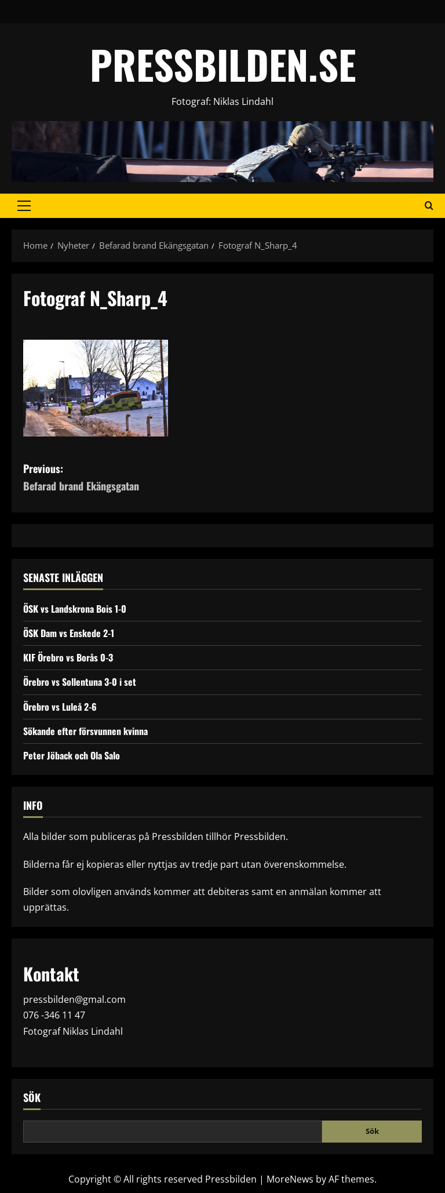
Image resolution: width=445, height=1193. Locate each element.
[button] (24, 206)
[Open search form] (429, 206)
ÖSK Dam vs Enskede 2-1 (68, 633)
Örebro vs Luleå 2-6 (60, 707)
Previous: (122, 478)
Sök (32, 1097)
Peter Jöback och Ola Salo (71, 755)
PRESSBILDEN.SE (223, 64)
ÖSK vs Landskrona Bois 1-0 (74, 609)
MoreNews (290, 1179)
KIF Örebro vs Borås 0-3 (68, 657)
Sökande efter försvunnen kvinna (85, 731)
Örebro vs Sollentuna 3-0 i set (79, 682)
